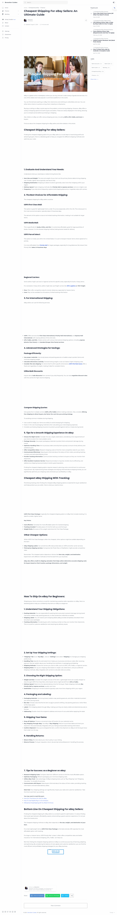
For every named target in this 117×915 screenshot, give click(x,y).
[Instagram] (5, 912)
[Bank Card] (108, 63)
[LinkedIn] (12, 912)
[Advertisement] (55, 40)
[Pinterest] (15, 912)
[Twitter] (8, 912)
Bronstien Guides (11, 2)
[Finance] (106, 11)
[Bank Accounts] (97, 63)
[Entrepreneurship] (99, 11)
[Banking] (106, 67)
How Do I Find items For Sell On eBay (35, 798)
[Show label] (94, 79)
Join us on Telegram (56, 851)
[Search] (45, 2)
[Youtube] (10, 912)
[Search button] (25, 2)
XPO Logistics (71, 286)
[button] (114, 2)
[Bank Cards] (96, 67)
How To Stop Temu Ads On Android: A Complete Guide (101, 50)
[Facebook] (3, 912)
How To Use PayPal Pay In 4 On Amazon (36, 800)
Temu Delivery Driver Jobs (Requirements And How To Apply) (103, 32)
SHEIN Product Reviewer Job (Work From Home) (104, 41)
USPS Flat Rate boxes (75, 364)
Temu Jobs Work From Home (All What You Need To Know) (103, 14)
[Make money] (107, 20)
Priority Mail (43, 245)
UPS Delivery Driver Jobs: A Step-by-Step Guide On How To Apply (103, 23)
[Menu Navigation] (3, 2)
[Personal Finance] (108, 29)
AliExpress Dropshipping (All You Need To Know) (38, 803)
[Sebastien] (30, 19)
